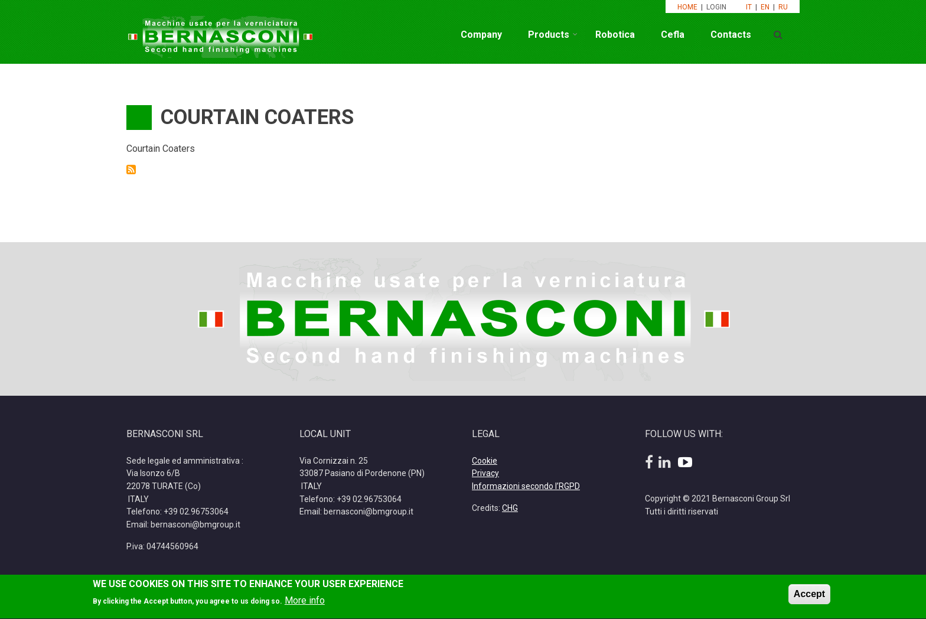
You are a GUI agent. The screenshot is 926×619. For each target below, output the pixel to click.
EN (765, 7)
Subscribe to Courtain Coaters (131, 169)
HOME (687, 7)
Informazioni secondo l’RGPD (526, 486)
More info (305, 603)
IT (749, 7)
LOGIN (717, 7)
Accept (809, 596)
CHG (510, 508)
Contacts (730, 34)
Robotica (615, 34)
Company (481, 34)
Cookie (484, 460)
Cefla (672, 34)
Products (548, 34)
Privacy (485, 473)
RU (783, 7)
